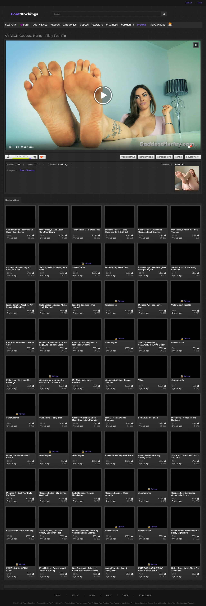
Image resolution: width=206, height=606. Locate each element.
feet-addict (180, 164)
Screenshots (164, 157)
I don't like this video (34, 157)
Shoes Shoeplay (27, 170)
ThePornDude (157, 25)
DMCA (125, 595)
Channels (112, 25)
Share (178, 157)
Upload (141, 25)
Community (127, 25)
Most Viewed (40, 25)
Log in (200, 3)
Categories (70, 25)
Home (57, 595)
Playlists (97, 25)
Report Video (146, 157)
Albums (55, 25)
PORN (24, 25)
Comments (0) (192, 157)
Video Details (128, 157)
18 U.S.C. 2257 (145, 595)
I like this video (8, 157)
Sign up (189, 3)
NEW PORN (11, 25)
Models (84, 25)
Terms (109, 595)
